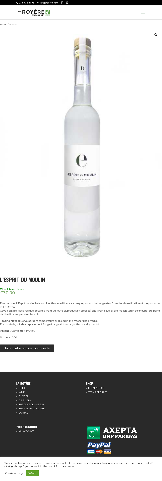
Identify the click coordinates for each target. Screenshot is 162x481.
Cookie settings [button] (14, 473)
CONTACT (24, 412)
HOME (22, 388)
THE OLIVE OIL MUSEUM (31, 404)
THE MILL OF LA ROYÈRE (31, 408)
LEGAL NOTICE (96, 388)
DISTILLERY (25, 400)
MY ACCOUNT (26, 431)
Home (3, 24)
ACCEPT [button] (32, 473)
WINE (22, 392)
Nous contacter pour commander (27, 348)
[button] (156, 35)
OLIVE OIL (24, 396)
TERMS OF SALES (97, 392)
